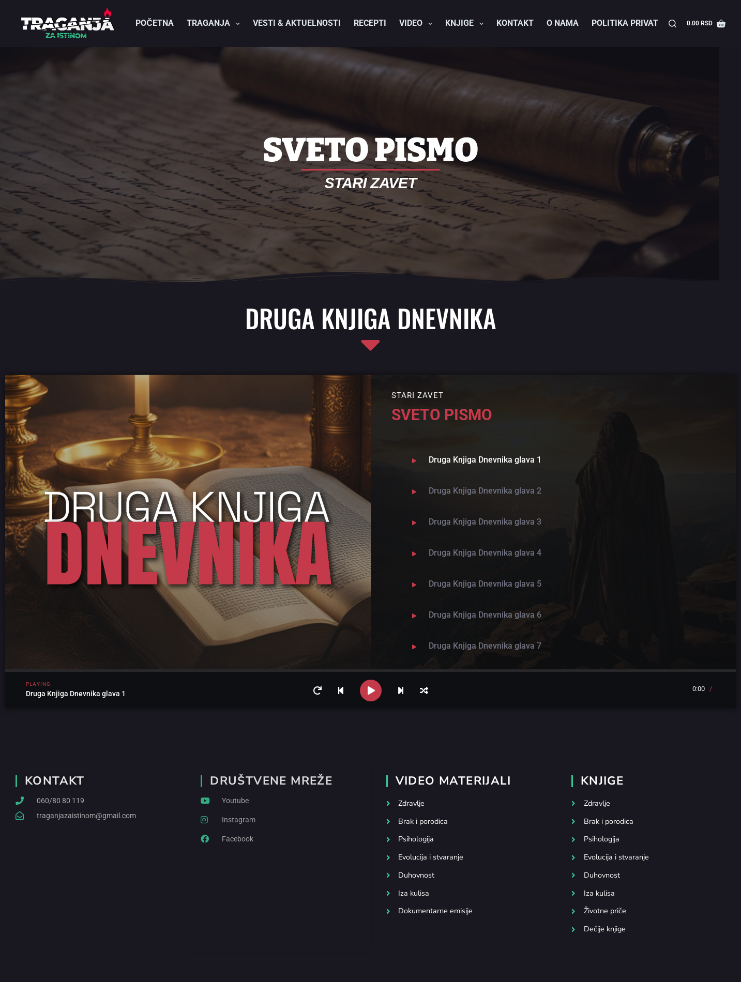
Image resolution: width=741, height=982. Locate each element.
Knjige (466, 24)
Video (417, 24)
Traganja (215, 24)
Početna (154, 23)
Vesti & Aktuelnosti (297, 23)
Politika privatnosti (637, 23)
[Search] (672, 23)
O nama (563, 23)
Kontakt (515, 23)
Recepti (370, 23)
